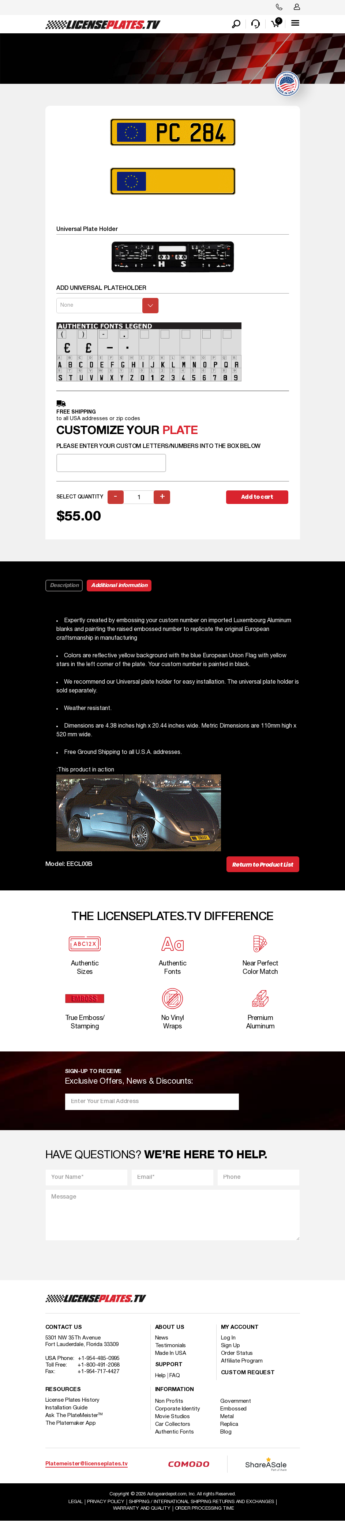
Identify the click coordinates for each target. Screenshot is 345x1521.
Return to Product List (262, 864)
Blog (226, 1432)
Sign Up (230, 1346)
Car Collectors (173, 1424)
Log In (228, 1338)
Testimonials (170, 1346)
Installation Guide (66, 1408)
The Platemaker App (70, 1423)
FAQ (174, 1376)
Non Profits (169, 1401)
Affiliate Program (242, 1361)
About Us (169, 1328)
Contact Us (63, 1328)
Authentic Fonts (174, 1432)
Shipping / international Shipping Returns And (201, 1502)
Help (160, 1376)
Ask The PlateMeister (74, 1416)
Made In (170, 1353)
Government (236, 1401)
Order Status (237, 1353)
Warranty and (141, 1508)
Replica (229, 1424)
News (162, 1338)
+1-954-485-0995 (99, 1358)
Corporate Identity (177, 1409)
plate (180, 431)
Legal (75, 1502)
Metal (227, 1417)
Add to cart (257, 497)
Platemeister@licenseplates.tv (86, 1464)
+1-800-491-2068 (99, 1365)
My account (240, 1328)
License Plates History (72, 1400)
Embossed (234, 1409)
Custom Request (248, 1373)
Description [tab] (64, 585)
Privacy (105, 1502)
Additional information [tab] (119, 585)
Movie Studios (172, 1417)
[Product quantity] (139, 497)
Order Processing (204, 1508)
